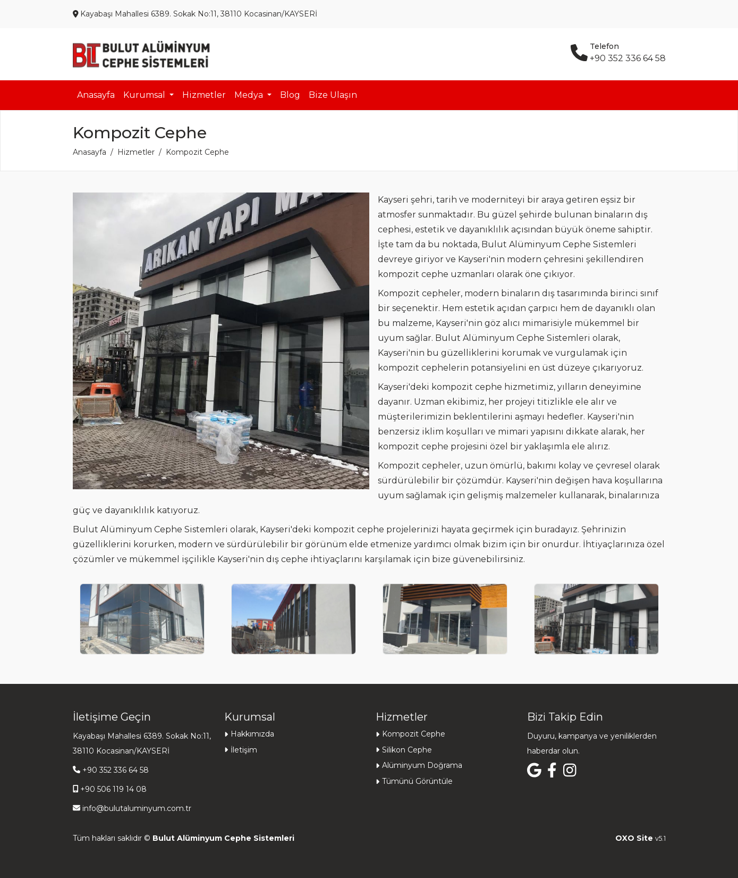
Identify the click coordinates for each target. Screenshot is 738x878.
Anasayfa (96, 95)
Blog (290, 95)
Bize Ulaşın (333, 95)
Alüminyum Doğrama (422, 765)
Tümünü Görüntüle (417, 781)
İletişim (244, 750)
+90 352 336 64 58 (115, 770)
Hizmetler (204, 95)
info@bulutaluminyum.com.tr (136, 808)
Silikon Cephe (407, 750)
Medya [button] (249, 95)
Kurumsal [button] (145, 95)
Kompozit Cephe (413, 734)
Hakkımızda (252, 734)
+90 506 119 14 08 (113, 789)
